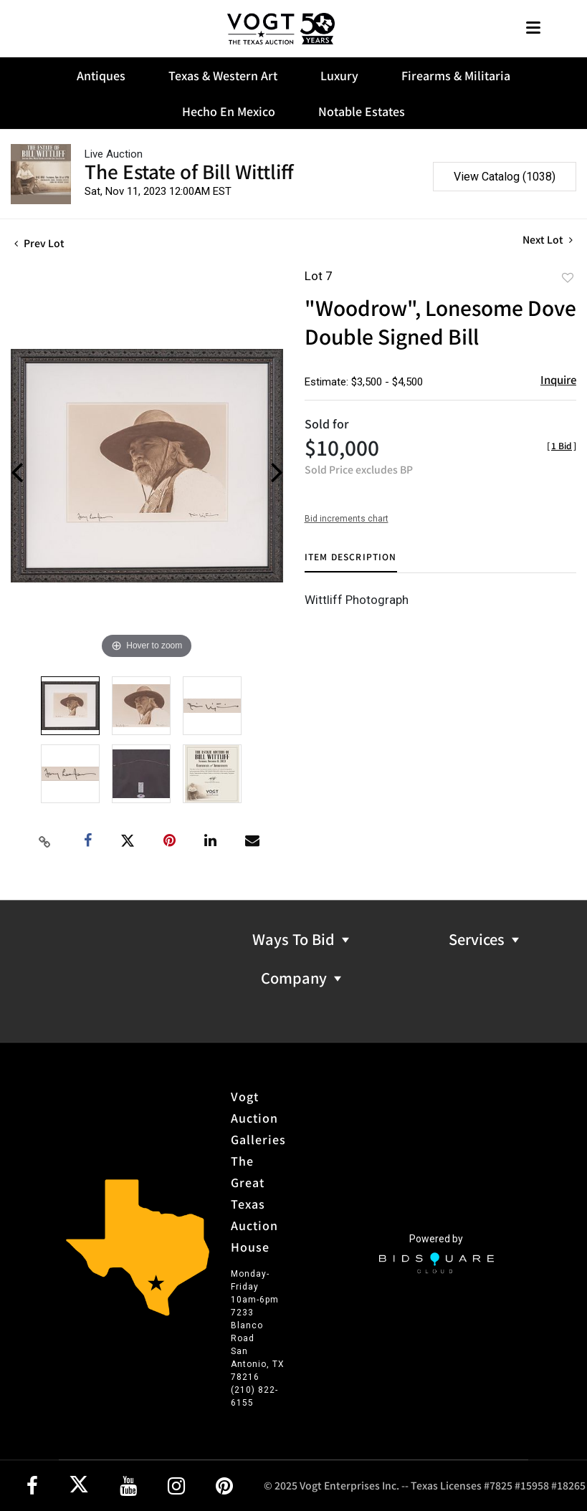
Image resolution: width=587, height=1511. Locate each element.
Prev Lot (39, 243)
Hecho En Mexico (228, 111)
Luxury (339, 75)
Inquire (558, 379)
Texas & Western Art (222, 75)
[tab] (351, 562)
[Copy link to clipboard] (44, 841)
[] (561, 445)
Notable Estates (361, 111)
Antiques (101, 75)
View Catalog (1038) (504, 176)
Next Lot (547, 240)
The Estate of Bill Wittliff (189, 171)
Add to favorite (567, 277)
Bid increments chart (346, 519)
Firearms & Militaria (455, 75)
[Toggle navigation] (533, 29)
